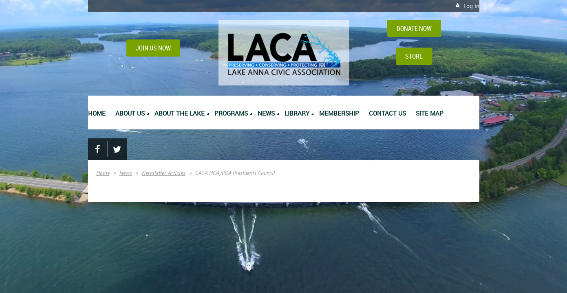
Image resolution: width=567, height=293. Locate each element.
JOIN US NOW (153, 48)
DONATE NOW (414, 28)
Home (103, 173)
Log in (471, 6)
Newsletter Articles (163, 173)
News (125, 173)
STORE (414, 56)
